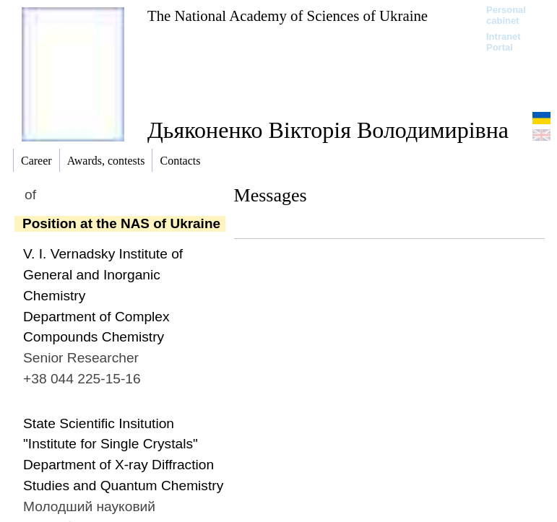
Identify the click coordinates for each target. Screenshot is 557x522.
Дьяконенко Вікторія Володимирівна (328, 130)
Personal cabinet (506, 15)
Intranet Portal (503, 42)
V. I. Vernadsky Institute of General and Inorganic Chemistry (103, 274)
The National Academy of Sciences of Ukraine (287, 15)
